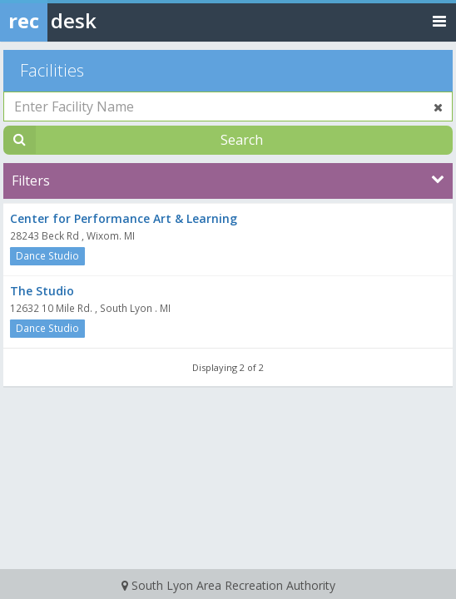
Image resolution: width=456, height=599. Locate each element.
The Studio (42, 291)
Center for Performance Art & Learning (123, 218)
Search (242, 140)
